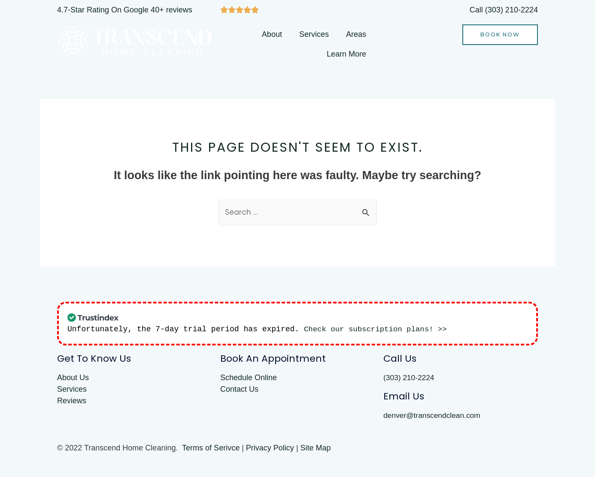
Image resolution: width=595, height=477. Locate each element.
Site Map (316, 449)
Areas (356, 34)
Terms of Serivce (211, 449)
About (272, 34)
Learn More (346, 54)
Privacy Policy (270, 449)
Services (314, 34)
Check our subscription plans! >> (378, 329)
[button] (500, 34)
